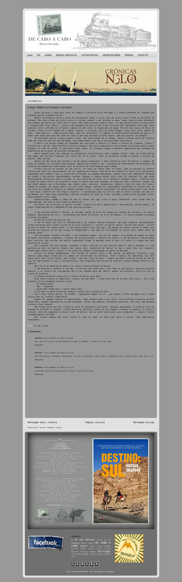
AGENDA (48, 55)
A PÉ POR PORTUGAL (90, 55)
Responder (39, 345)
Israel (83, 549)
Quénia (73, 554)
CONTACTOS (143, 55)
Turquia (100, 554)
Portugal (104, 551)
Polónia (92, 552)
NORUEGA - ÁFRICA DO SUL (66, 55)
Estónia (100, 546)
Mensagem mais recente (42, 422)
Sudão (86, 554)
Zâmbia (73, 556)
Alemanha (75, 543)
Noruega (84, 552)
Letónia (99, 549)
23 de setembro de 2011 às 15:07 (58, 367)
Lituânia (107, 549)
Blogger (110, 572)
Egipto (84, 546)
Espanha (92, 546)
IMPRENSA (129, 55)
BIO (38, 55)
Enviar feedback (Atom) (51, 428)
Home (30, 55)
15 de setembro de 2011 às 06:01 (58, 338)
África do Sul (104, 540)
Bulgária (84, 543)
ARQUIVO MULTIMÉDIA (111, 55)
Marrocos (74, 552)
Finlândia (74, 549)
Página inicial (95, 422)
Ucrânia (107, 554)
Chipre (91, 543)
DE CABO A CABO (41, 326)
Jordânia (91, 549)
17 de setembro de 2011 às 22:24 (58, 353)
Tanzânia (92, 554)
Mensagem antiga (143, 422)
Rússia (80, 554)
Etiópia (107, 546)
